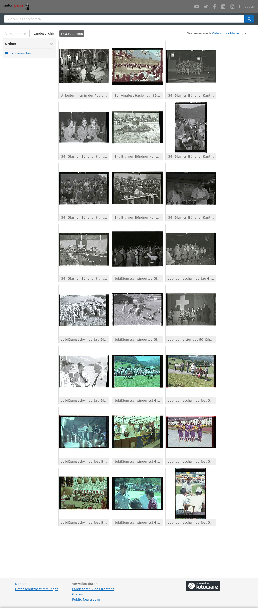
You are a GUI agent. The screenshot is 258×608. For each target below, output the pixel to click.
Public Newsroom (86, 599)
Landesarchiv (44, 33)
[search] (124, 19)
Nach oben (17, 33)
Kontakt (21, 583)
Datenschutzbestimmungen (36, 588)
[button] (249, 19)
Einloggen (246, 6)
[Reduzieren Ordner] (51, 43)
